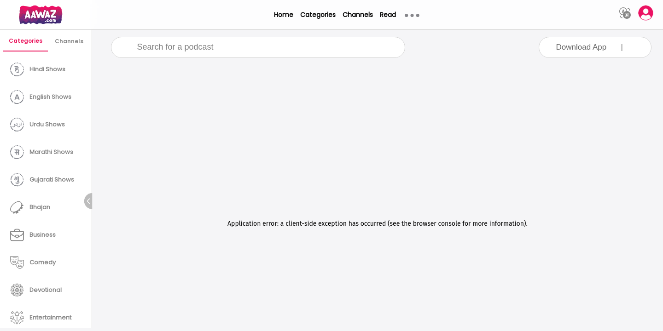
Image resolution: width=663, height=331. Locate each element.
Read (388, 14)
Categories (318, 14)
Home (283, 14)
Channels (358, 14)
